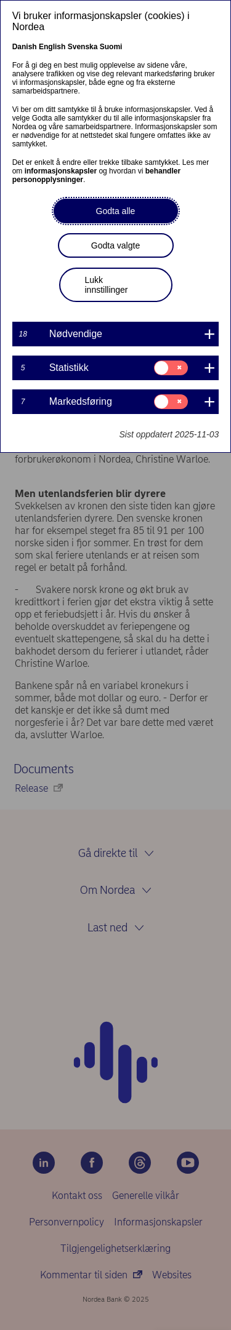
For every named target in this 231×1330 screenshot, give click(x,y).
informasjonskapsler (61, 171)
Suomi (111, 46)
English (52, 46)
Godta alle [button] (116, 211)
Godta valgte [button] (115, 245)
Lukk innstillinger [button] (106, 285)
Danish (24, 46)
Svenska (83, 46)
